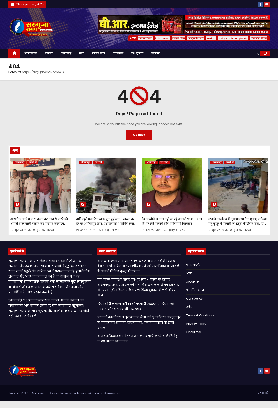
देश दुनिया (137, 53)
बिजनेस (155, 53)
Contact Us (194, 298)
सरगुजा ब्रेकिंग (145, 38)
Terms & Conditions (200, 315)
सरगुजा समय (178, 38)
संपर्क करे (263, 393)
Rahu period (162, 38)
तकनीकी (118, 53)
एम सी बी (33, 162)
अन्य (189, 273)
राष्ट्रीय (49, 53)
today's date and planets (233, 38)
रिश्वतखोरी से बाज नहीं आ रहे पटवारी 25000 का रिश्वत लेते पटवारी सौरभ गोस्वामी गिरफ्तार (172, 221)
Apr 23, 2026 (23, 230)
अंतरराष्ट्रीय (30, 53)
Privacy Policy (196, 324)
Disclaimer (193, 332)
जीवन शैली (98, 53)
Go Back (139, 135)
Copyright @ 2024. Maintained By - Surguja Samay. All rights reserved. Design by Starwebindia (64, 393)
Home (12, 72)
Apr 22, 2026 (154, 230)
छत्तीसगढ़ (66, 53)
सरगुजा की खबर (195, 38)
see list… (211, 38)
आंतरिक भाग (195, 290)
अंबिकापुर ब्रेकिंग (259, 38)
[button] (257, 53)
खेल (81, 53)
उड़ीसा (190, 307)
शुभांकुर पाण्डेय (43, 230)
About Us (192, 282)
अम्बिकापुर (19, 162)
